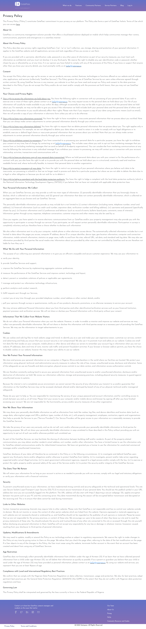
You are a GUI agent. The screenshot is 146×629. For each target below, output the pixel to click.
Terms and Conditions (29, 626)
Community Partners (93, 5)
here (18, 24)
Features (78, 5)
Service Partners (110, 5)
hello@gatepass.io (73, 66)
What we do (67, 5)
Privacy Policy (9, 626)
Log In (130, 5)
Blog (122, 5)
